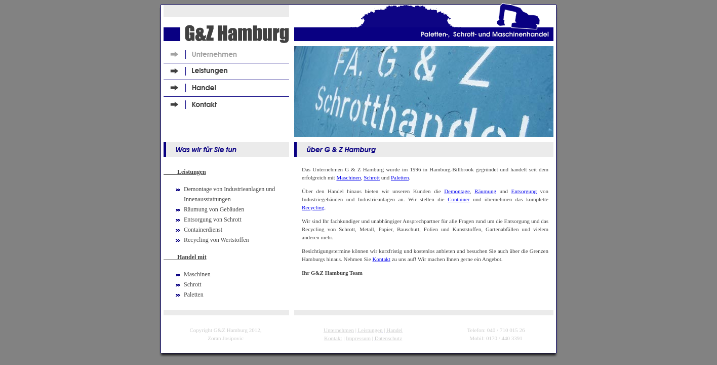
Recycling (313, 207)
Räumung (485, 191)
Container (458, 199)
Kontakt (381, 259)
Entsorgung (524, 191)
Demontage (457, 191)
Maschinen (348, 177)
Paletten (400, 177)
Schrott (372, 177)
